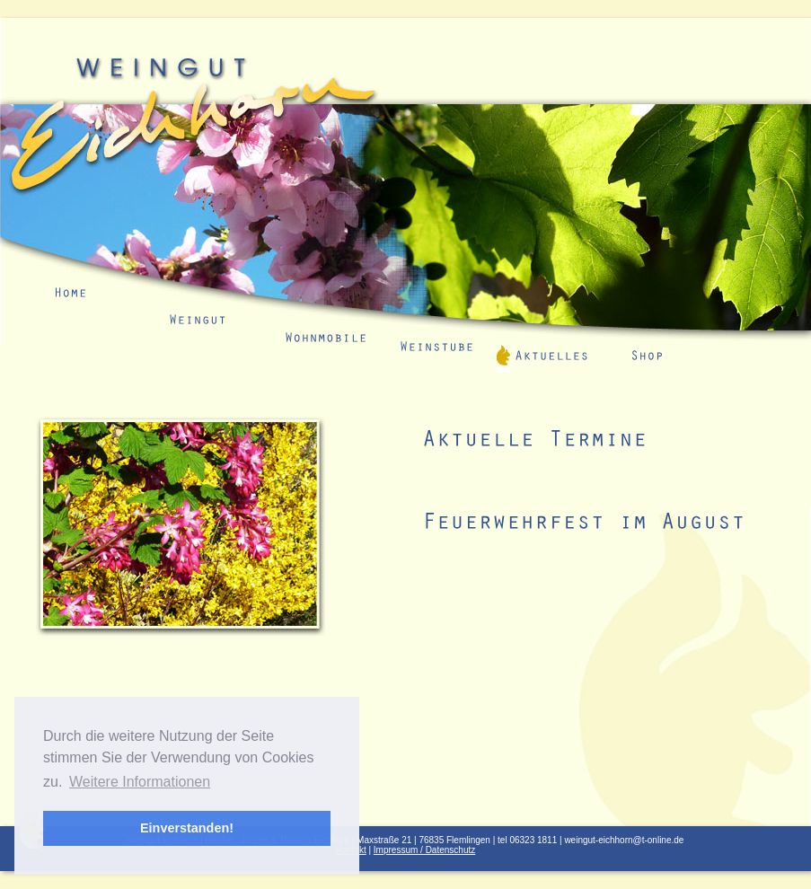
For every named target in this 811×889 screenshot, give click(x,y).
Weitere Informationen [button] (139, 781)
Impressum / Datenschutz (424, 850)
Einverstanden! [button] (187, 828)
